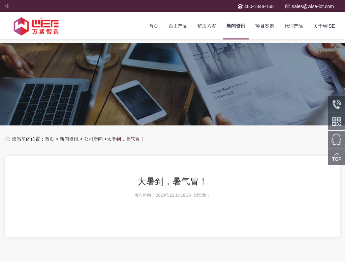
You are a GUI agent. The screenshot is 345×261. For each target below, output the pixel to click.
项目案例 (264, 26)
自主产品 (177, 26)
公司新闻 (93, 139)
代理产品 (293, 26)
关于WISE (324, 26)
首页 (153, 26)
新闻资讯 (235, 26)
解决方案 (206, 26)
